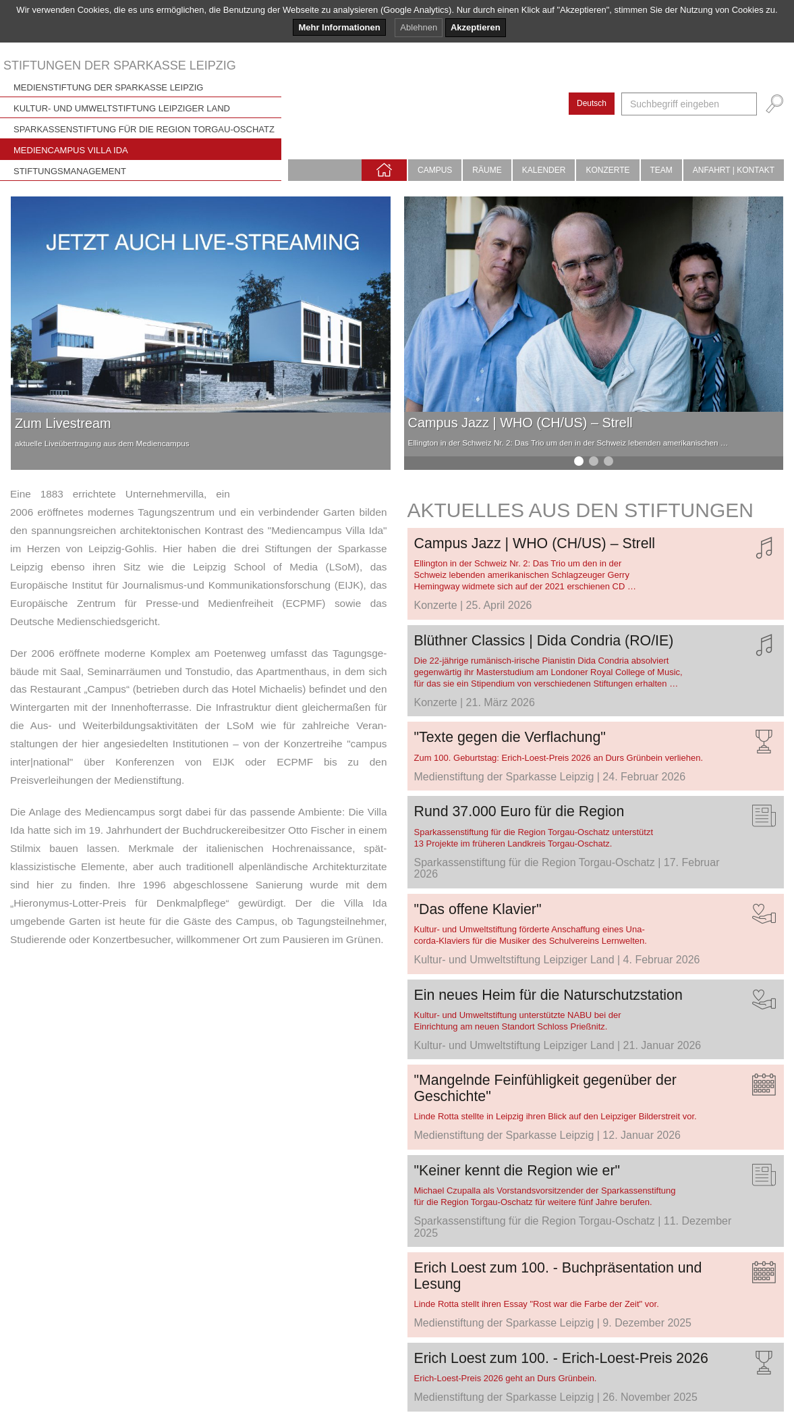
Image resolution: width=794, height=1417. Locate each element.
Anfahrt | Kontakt (733, 170)
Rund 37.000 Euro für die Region (519, 811)
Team (661, 170)
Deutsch (591, 103)
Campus (435, 170)
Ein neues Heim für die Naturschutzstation (548, 995)
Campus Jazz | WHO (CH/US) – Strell (520, 422)
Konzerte (607, 170)
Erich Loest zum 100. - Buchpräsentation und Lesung (558, 1275)
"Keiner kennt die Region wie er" (517, 1170)
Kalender (544, 170)
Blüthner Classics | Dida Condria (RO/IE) (544, 641)
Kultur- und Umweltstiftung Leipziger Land (121, 108)
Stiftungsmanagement (69, 171)
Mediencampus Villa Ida (70, 150)
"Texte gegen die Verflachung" (510, 737)
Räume (486, 170)
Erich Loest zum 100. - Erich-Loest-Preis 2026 (561, 1358)
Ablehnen (418, 27)
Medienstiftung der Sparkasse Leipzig (108, 87)
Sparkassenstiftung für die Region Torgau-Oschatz (144, 129)
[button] (579, 461)
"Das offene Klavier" (478, 909)
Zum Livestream (63, 423)
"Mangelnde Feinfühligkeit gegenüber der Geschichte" (545, 1088)
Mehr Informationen (339, 27)
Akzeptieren (476, 27)
